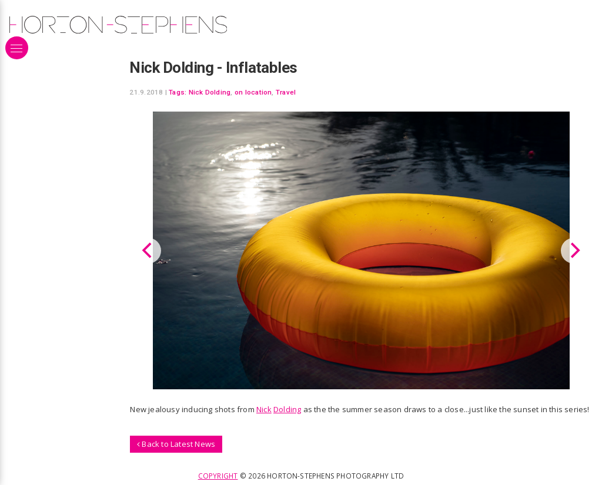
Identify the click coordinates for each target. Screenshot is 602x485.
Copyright (218, 475)
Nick (264, 409)
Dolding (287, 409)
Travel (286, 92)
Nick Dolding (210, 92)
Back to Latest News (176, 444)
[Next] (574, 251)
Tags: (177, 92)
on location (253, 92)
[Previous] (148, 251)
